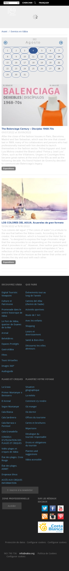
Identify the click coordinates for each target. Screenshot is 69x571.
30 (16, 74)
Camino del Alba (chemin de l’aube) (34, 302)
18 (33, 62)
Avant (4, 31)
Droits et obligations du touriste (35, 444)
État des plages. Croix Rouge (12, 459)
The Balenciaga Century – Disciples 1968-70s (28, 128)
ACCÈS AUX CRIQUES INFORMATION (12, 481)
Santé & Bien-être (34, 340)
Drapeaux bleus (9, 474)
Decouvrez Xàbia (12, 284)
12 (42, 56)
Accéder (12, 505)
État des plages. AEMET (9, 467)
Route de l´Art (32, 315)
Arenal (5, 332)
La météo (30, 395)
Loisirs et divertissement (33, 333)
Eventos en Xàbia (19, 31)
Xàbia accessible (33, 459)
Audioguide (7, 371)
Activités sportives (34, 309)
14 (59, 56)
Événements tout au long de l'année (35, 294)
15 (7, 62)
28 (59, 68)
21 (59, 62)
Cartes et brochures (35, 422)
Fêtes (4, 354)
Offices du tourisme (35, 417)
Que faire (31, 284)
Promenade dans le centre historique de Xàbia (12, 312)
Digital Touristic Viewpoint (9, 294)
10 (25, 56)
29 (7, 74)
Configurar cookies (36, 542)
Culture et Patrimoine (7, 302)
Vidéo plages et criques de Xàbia (10, 450)
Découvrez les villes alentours (35, 347)
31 (25, 74)
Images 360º (8, 365)
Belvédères (7, 338)
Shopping (30, 325)
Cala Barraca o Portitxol (9, 424)
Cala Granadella (9, 431)
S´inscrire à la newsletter (20, 490)
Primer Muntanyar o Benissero (12, 394)
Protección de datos (15, 542)
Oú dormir (30, 411)
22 (7, 68)
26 (42, 68)
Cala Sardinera (9, 417)
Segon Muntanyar (10, 406)
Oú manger (31, 406)
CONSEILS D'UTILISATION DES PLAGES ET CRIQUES (12, 440)
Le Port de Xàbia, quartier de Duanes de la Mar (11, 324)
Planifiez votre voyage (39, 379)
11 (33, 56)
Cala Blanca (7, 411)
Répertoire (30, 428)
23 (16, 68)
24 (25, 68)
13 (50, 56)
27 (50, 68)
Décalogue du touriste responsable (35, 435)
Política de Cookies (47, 553)
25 (33, 68)
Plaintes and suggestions (31, 452)
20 (50, 62)
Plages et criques (12, 379)
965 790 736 (10, 553)
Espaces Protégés (10, 343)
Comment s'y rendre (35, 400)
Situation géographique (32, 388)
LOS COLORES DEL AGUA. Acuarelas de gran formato (33, 222)
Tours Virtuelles (10, 360)
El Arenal (6, 400)
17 (25, 62)
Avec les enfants (33, 320)
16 (16, 62)
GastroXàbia (8, 349)
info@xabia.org (26, 553)
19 (42, 62)
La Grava (6, 386)
